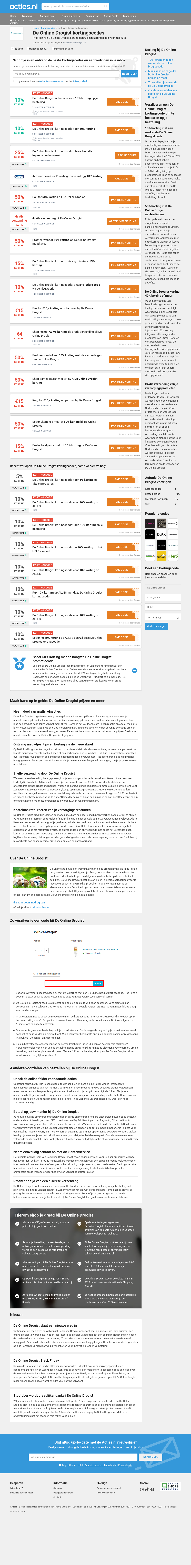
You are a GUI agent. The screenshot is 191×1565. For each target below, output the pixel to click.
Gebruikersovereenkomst (53, 83)
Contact (57, 1543)
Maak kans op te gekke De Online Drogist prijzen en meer (162, 76)
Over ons (57, 1534)
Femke (137, 118)
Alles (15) (20, 50)
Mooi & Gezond (41, 955)
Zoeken (106, 6)
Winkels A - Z (16, 1534)
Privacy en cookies (106, 1539)
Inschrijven (88, 75)
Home (36, 28)
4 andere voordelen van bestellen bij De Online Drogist (162, 95)
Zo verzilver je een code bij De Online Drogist (162, 85)
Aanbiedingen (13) (74, 50)
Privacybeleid (80, 83)
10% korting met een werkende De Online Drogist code (160, 65)
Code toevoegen (156, 627)
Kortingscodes (48, 28)
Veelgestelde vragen (63, 1539)
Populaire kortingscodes (21, 1539)
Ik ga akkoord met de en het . (52, 83)
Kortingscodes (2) (45, 50)
